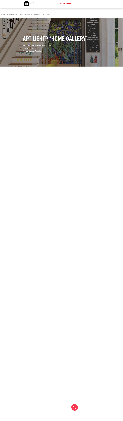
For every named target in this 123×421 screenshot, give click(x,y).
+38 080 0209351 (66, 3)
